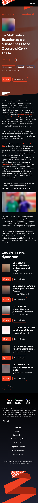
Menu (31, 3)
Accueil (4, 14)
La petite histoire (19, 447)
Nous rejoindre (19, 450)
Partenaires (18, 435)
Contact (19, 427)
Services (18, 443)
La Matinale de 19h (26, 14)
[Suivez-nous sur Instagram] (7, 421)
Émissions (13, 14)
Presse (18, 431)
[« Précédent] (4, 387)
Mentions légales (19, 439)
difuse (27, 463)
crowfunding (7, 164)
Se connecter (19, 454)
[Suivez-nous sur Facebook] (3, 421)
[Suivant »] (10, 387)
